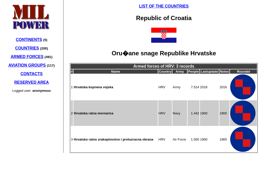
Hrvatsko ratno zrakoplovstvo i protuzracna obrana (113, 139)
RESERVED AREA (31, 82)
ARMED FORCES (27, 57)
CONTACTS (31, 74)
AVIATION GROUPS (27, 65)
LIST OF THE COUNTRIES (164, 6)
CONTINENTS (29, 39)
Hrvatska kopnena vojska (93, 87)
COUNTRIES (27, 48)
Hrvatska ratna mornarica (93, 113)
